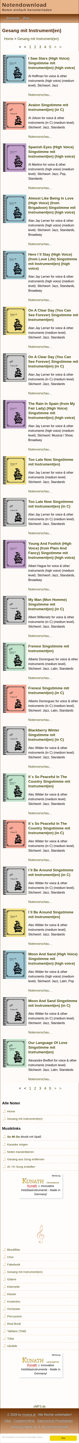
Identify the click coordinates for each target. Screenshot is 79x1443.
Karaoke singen (17, 1144)
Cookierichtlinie (24, 1421)
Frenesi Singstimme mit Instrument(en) (48, 648)
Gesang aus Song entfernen (25, 1159)
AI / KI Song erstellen (21, 1166)
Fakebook (13, 1264)
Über (7, 1421)
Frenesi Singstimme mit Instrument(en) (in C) (48, 690)
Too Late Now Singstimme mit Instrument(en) (50, 461)
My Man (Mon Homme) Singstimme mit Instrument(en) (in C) (47, 604)
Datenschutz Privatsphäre (55, 1421)
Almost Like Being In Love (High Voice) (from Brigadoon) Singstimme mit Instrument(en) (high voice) (52, 205)
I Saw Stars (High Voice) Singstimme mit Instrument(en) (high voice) (51, 63)
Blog (26, 18)
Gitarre (11, 1279)
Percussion (14, 1316)
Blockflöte (13, 1249)
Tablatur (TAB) (16, 1331)
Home (8, 39)
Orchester (13, 1309)
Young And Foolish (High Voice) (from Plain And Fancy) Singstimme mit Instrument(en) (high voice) (51, 550)
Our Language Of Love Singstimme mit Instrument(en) (47, 1047)
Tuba (10, 1338)
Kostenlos (13, 1301)
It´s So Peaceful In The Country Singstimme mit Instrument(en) (49, 781)
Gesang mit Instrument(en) (38, 39)
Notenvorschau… (40, 94)
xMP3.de (39, 1406)
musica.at (28, 1414)
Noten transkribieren (20, 1151)
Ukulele (12, 1346)
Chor (10, 1257)
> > (58, 47)
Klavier (11, 1294)
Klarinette (13, 1286)
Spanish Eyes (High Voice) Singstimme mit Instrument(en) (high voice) (51, 151)
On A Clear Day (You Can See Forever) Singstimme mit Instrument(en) (53, 315)
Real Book (14, 1323)
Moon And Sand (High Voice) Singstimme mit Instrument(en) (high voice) (53, 958)
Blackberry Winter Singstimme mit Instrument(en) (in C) (46, 735)
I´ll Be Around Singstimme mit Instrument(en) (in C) (50, 872)
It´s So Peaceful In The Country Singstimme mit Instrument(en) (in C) (49, 828)
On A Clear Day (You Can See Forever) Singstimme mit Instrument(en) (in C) (53, 361)
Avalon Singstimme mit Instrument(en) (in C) (48, 107)
